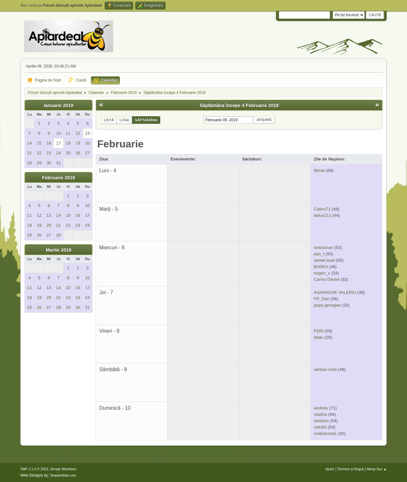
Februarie (120, 144)
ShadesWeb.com (63, 475)
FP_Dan (321, 298)
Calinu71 (322, 209)
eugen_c (322, 273)
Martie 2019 (58, 249)
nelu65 (320, 427)
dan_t (319, 254)
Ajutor (329, 469)
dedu (318, 337)
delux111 (322, 215)
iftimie (319, 170)
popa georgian (327, 305)
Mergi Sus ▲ (377, 469)
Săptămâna (146, 120)
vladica (320, 414)
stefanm (321, 420)
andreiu (321, 408)
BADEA (321, 266)
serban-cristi (325, 369)
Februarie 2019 (58, 177)
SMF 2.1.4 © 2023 (34, 469)
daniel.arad (324, 260)
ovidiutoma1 (325, 433)
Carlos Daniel (326, 279)
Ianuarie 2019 (58, 105)
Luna (124, 120)
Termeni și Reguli (350, 469)
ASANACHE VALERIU (335, 292)
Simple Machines (63, 469)
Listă (109, 120)
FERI (318, 331)
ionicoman (323, 247)
